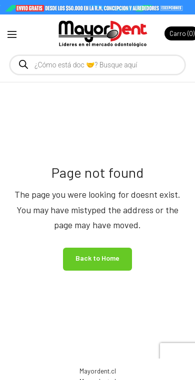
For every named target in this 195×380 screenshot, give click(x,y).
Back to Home (98, 258)
